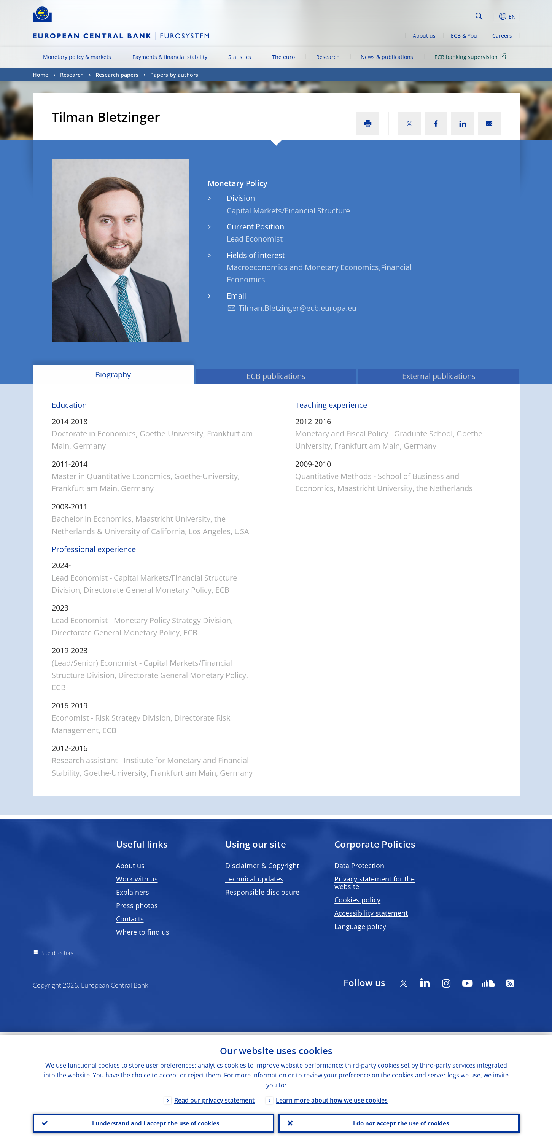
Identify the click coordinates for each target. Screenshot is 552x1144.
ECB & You (464, 35)
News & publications (387, 56)
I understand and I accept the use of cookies (153, 1121)
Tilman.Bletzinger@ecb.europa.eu (297, 308)
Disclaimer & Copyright (262, 865)
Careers (502, 35)
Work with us (137, 878)
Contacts (130, 918)
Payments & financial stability (169, 56)
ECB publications (276, 376)
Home (40, 74)
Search (479, 16)
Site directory (57, 952)
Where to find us (142, 932)
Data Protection (359, 865)
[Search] (435, 15)
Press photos (137, 905)
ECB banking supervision (471, 56)
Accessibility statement (371, 913)
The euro (283, 56)
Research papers (116, 74)
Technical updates (254, 878)
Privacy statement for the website (374, 882)
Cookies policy (357, 899)
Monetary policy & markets (77, 56)
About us (424, 35)
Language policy (360, 926)
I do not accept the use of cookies (398, 1121)
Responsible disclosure (262, 892)
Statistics (239, 56)
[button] (493, 16)
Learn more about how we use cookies (332, 1097)
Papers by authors (174, 74)
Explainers (132, 892)
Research (328, 56)
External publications (439, 376)
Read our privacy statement (214, 1097)
